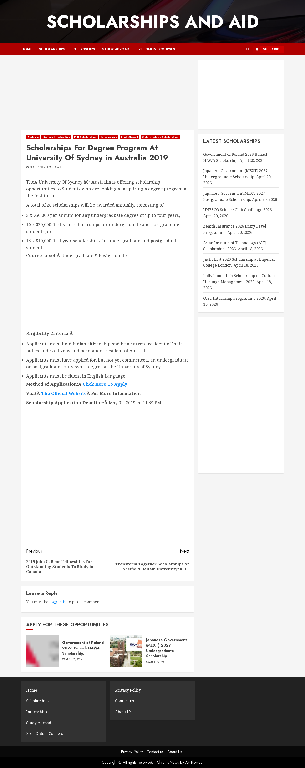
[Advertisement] (107, 95)
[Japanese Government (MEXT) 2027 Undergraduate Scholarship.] (126, 651)
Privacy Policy (128, 690)
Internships (83, 49)
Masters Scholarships (56, 137)
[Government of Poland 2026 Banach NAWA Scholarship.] (42, 651)
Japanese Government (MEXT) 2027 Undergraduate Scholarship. (166, 648)
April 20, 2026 (74, 659)
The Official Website (64, 393)
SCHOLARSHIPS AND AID (152, 21)
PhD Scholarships (85, 137)
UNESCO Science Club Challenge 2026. (238, 209)
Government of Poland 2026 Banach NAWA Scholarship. (83, 648)
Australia (33, 137)
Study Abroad (115, 49)
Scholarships (52, 49)
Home (26, 49)
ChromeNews (168, 762)
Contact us (124, 700)
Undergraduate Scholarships (160, 137)
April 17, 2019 (37, 167)
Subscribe (267, 49)
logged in (57, 601)
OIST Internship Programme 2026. (234, 298)
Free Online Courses (156, 49)
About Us (123, 711)
